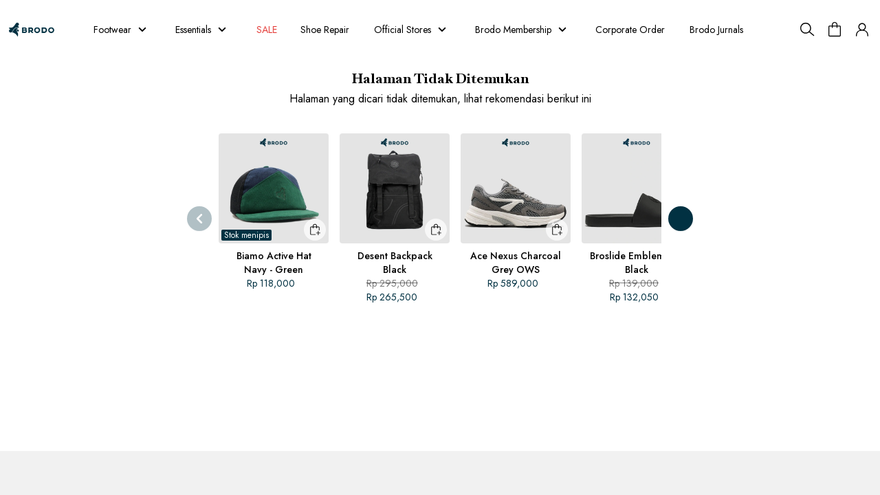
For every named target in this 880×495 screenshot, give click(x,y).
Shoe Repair (342, 29)
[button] (862, 29)
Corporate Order (669, 29)
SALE (279, 29)
